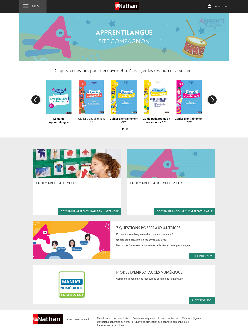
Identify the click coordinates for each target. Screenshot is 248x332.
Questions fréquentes (145, 318)
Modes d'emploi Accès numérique (149, 272)
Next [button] (212, 99)
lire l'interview (202, 256)
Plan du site (103, 318)
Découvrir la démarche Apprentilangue (185, 211)
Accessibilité (121, 318)
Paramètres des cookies (110, 325)
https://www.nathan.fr (78, 319)
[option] (59, 100)
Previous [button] (35, 99)
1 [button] (123, 129)
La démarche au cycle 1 (56, 183)
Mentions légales (191, 318)
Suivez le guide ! (202, 300)
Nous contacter (169, 318)
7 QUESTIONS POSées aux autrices (148, 228)
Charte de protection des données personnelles (161, 321)
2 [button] (127, 129)
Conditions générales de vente (114, 321)
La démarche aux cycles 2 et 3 (156, 183)
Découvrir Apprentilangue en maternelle (90, 211)
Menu (37, 6)
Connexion (220, 6)
